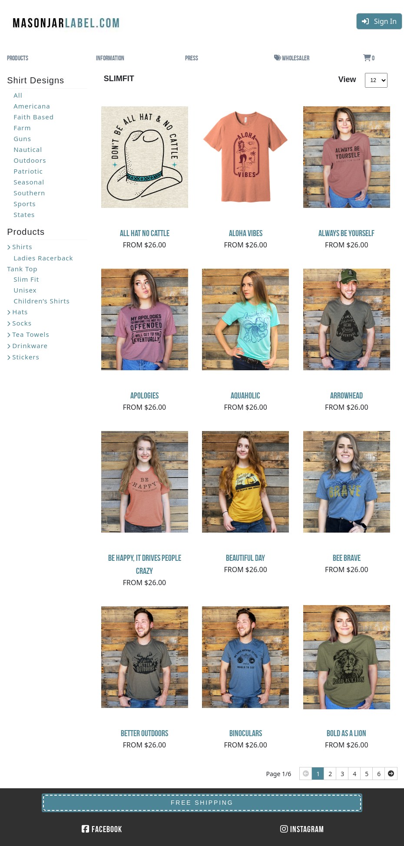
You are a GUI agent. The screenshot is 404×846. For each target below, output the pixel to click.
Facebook (102, 829)
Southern (29, 192)
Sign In (379, 21)
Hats (20, 311)
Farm (22, 127)
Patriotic (28, 171)
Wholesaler (291, 58)
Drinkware (30, 345)
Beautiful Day (245, 558)
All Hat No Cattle (144, 233)
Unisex (24, 290)
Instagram (302, 829)
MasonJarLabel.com (67, 19)
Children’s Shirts (41, 300)
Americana (31, 106)
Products (17, 58)
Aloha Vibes (245, 233)
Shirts (22, 246)
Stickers (26, 356)
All (17, 95)
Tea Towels (30, 334)
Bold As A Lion (346, 733)
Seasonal (28, 182)
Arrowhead (346, 395)
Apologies (144, 395)
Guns (22, 138)
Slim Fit (26, 279)
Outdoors (29, 160)
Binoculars (245, 733)
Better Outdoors (144, 733)
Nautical (27, 149)
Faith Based (33, 116)
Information (110, 58)
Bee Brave (347, 558)
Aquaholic (245, 395)
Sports (24, 203)
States (24, 214)
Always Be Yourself (346, 233)
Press (191, 58)
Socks (22, 323)
